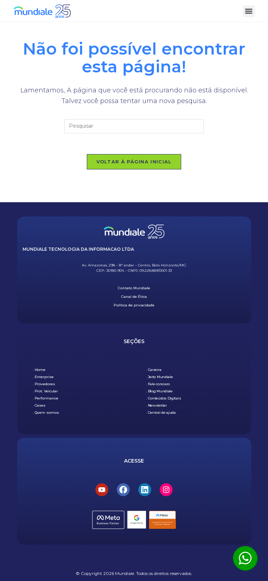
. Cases (39, 405)
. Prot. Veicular (45, 391)
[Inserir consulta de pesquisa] (134, 126)
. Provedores (44, 384)
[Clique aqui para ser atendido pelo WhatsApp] (245, 558)
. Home (39, 369)
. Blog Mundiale (159, 391)
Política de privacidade (134, 305)
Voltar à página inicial (134, 162)
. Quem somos (46, 412)
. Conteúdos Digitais (163, 398)
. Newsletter (156, 405)
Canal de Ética (134, 296)
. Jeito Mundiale (159, 376)
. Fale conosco (158, 384)
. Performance (45, 398)
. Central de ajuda (161, 412)
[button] (249, 11)
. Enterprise (43, 376)
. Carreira (153, 369)
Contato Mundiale (134, 288)
